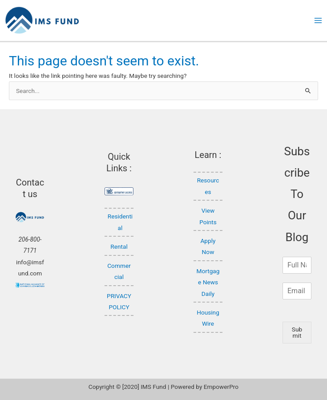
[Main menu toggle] (318, 21)
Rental (118, 246)
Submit (297, 332)
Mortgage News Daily (208, 282)
